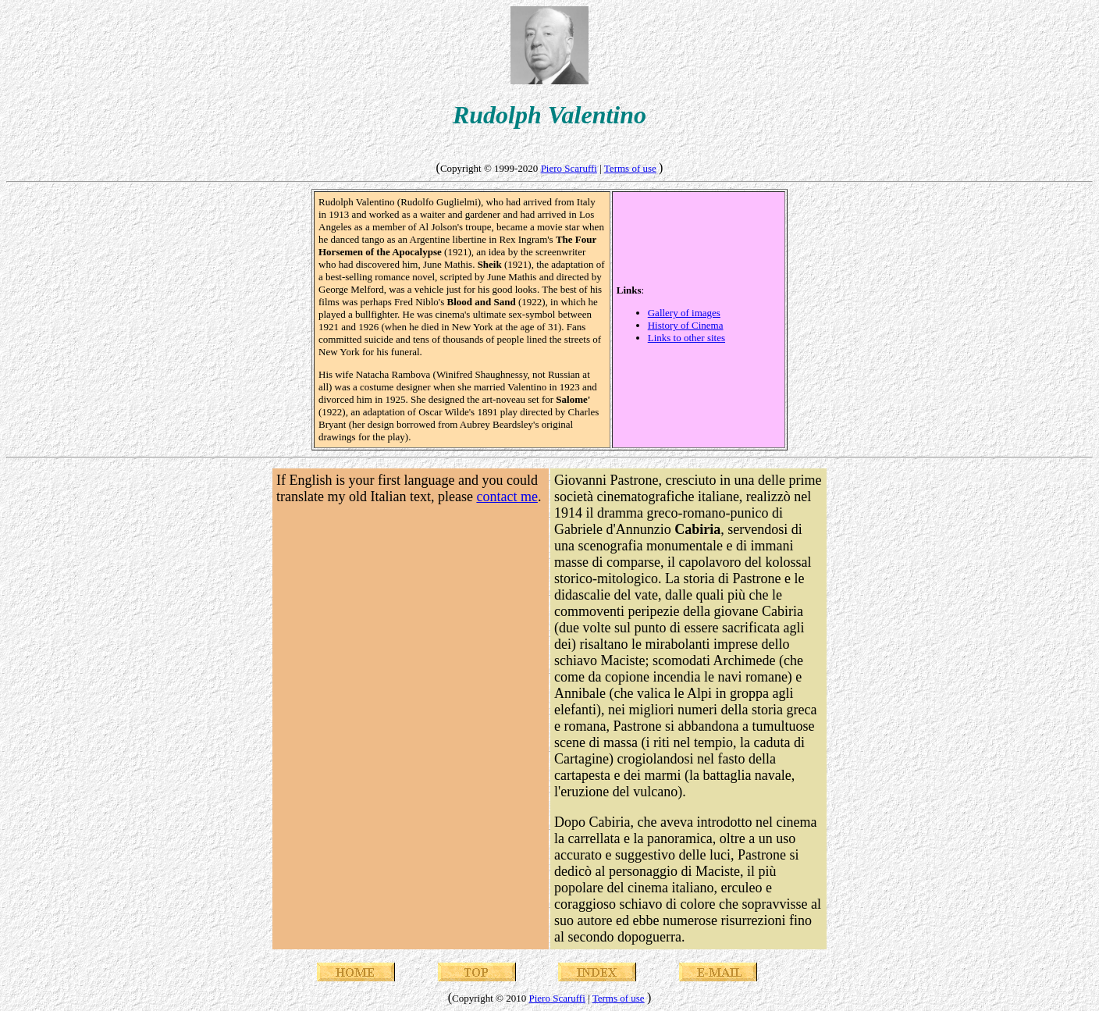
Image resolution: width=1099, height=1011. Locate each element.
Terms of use (630, 168)
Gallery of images (684, 313)
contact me (506, 496)
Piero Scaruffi (569, 168)
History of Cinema (686, 325)
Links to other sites (686, 338)
